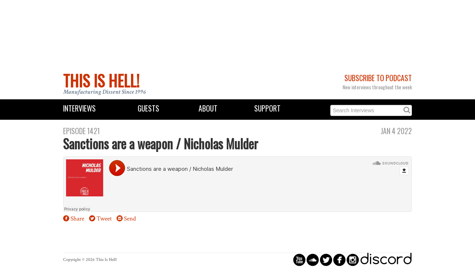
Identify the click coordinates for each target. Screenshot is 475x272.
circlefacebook (339, 260)
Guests (148, 108)
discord (386, 260)
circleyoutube (299, 260)
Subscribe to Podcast (378, 78)
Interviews (79, 108)
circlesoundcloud (313, 260)
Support (267, 108)
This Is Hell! (101, 80)
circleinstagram (353, 260)
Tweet (104, 219)
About (208, 108)
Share (77, 219)
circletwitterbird (326, 260)
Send (130, 219)
